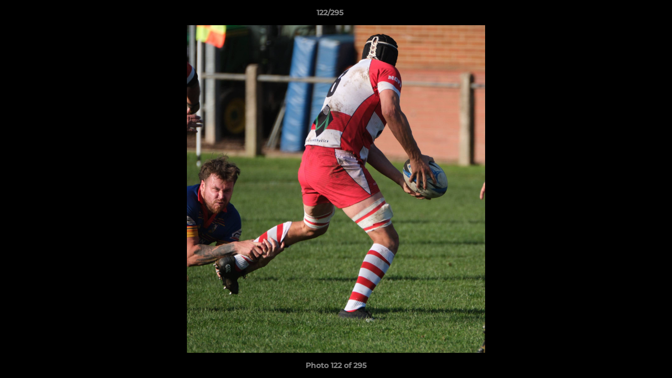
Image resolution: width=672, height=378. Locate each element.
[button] (628, 15)
